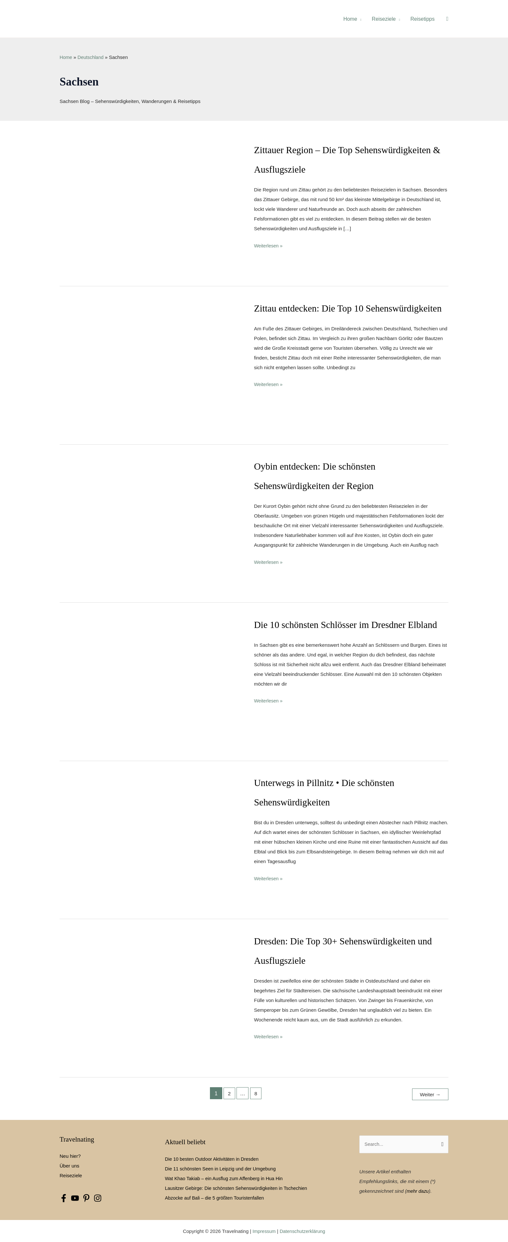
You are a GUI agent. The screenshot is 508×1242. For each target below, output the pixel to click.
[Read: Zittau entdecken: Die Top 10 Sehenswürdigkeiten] (150, 366)
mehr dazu (418, 1190)
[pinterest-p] (88, 1197)
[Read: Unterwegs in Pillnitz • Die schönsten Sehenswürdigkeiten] (150, 840)
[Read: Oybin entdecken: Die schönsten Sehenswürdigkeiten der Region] (150, 524)
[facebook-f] (65, 1197)
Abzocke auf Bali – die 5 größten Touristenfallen (216, 1197)
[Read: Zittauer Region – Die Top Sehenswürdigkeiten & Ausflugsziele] (150, 208)
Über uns (69, 1165)
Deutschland (91, 57)
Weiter (429, 1093)
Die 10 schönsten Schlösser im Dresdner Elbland (349, 624)
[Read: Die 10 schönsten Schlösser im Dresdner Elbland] (150, 682)
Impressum (263, 1230)
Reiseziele (71, 1175)
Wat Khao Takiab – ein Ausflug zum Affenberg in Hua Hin (226, 1177)
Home (66, 57)
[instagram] (99, 1197)
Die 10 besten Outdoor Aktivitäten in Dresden (213, 1158)
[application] (359, 19)
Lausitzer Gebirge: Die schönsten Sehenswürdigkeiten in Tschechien (239, 1187)
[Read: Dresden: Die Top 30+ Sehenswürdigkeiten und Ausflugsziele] (150, 999)
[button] (447, 19)
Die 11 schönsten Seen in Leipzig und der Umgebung (222, 1167)
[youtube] (76, 1197)
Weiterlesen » (268, 246)
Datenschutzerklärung (303, 1230)
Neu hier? (70, 1155)
